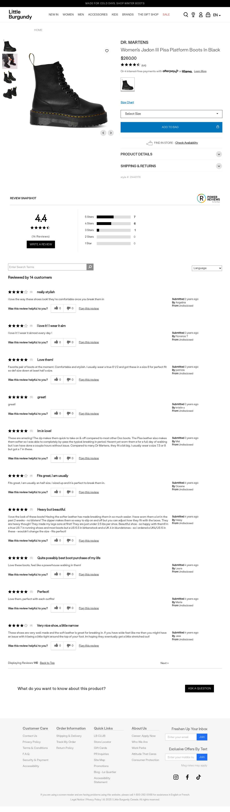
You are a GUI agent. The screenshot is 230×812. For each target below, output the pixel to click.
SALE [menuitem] (166, 14)
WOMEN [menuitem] (68, 14)
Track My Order (66, 742)
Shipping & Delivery (69, 736)
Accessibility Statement (102, 780)
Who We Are (140, 742)
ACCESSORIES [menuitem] (98, 14)
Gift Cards (100, 748)
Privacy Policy (32, 742)
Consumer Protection (145, 760)
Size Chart (127, 102)
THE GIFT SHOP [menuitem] (148, 14)
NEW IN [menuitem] (53, 14)
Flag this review (89, 308)
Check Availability (186, 143)
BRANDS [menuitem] (128, 14)
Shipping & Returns (171, 166)
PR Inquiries (101, 754)
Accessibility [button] (31, 766)
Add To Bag (190, 127)
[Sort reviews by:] (207, 268)
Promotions (101, 766)
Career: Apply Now (144, 736)
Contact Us (30, 736)
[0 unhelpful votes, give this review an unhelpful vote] (69, 308)
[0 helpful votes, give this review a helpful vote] (57, 308)
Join (202, 737)
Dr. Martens (134, 42)
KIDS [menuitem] (115, 14)
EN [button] (217, 15)
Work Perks (139, 748)
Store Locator (102, 742)
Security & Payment (35, 760)
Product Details (171, 154)
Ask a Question (199, 688)
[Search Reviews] (51, 267)
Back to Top (47, 663)
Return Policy (65, 748)
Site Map (99, 760)
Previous (104, 132)
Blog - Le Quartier (105, 772)
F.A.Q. (26, 754)
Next (111, 132)
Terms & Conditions (35, 748)
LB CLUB (99, 736)
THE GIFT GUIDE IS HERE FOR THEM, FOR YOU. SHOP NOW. (115, 6)
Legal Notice (77, 799)
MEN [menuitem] (81, 14)
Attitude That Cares (144, 754)
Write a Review (41, 244)
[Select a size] (171, 114)
